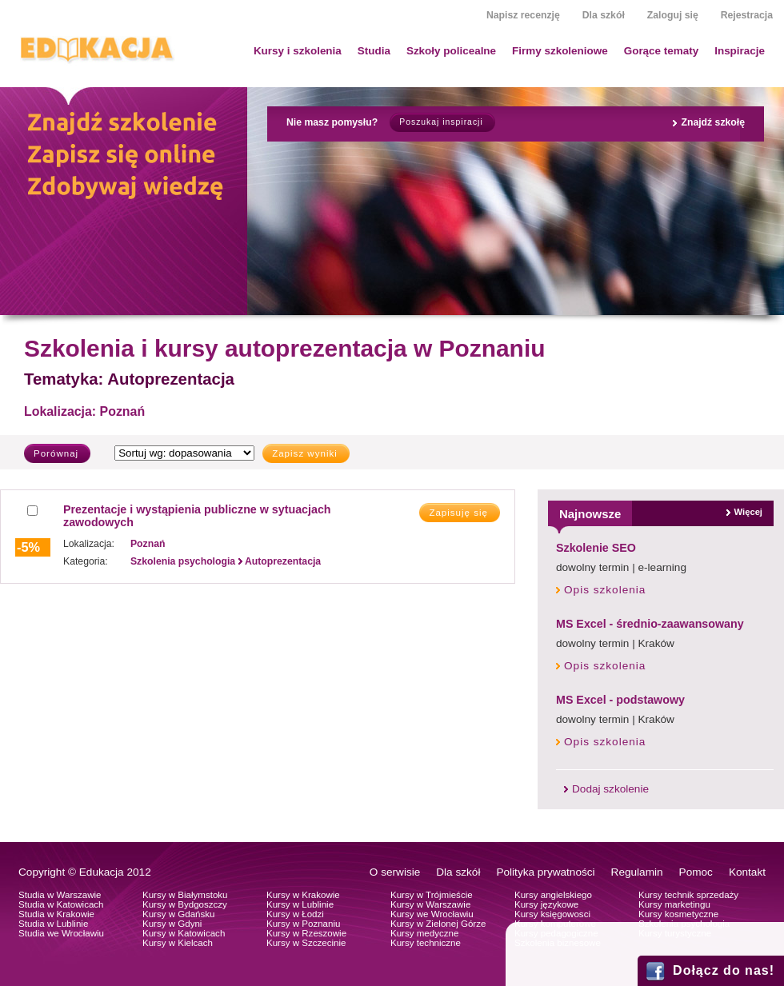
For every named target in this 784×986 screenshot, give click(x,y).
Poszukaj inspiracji (440, 122)
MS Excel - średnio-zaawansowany (650, 623)
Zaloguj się (672, 15)
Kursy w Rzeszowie (306, 933)
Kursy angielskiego (553, 895)
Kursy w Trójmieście (431, 895)
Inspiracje (739, 51)
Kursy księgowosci (552, 914)
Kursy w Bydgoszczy (184, 904)
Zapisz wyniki (305, 453)
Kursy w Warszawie (430, 904)
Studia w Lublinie (53, 923)
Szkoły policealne (451, 51)
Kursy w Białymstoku (185, 895)
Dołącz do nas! (723, 970)
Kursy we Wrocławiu (432, 914)
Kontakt (747, 872)
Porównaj (56, 453)
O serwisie (395, 872)
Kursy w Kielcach (177, 943)
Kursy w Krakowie (303, 895)
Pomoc (696, 872)
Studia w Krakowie (56, 914)
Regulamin (637, 872)
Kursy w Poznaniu (303, 923)
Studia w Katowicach (61, 904)
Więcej (748, 512)
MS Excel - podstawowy (620, 699)
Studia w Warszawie (60, 895)
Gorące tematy (661, 51)
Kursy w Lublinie (300, 904)
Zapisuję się (458, 512)
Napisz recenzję (523, 15)
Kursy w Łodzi (295, 914)
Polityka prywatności (545, 872)
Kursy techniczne (425, 943)
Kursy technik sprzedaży (688, 895)
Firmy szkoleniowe (560, 51)
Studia (374, 51)
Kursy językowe (546, 904)
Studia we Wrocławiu (61, 933)
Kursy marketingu (674, 904)
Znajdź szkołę (713, 122)
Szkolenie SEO (596, 547)
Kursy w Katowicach (183, 933)
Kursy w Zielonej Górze (438, 923)
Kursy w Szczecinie (306, 943)
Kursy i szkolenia (298, 51)
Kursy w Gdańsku (178, 914)
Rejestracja (747, 15)
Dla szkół (603, 15)
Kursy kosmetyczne (678, 914)
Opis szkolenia (605, 590)
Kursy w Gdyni (172, 923)
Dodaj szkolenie (610, 789)
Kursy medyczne (424, 933)
